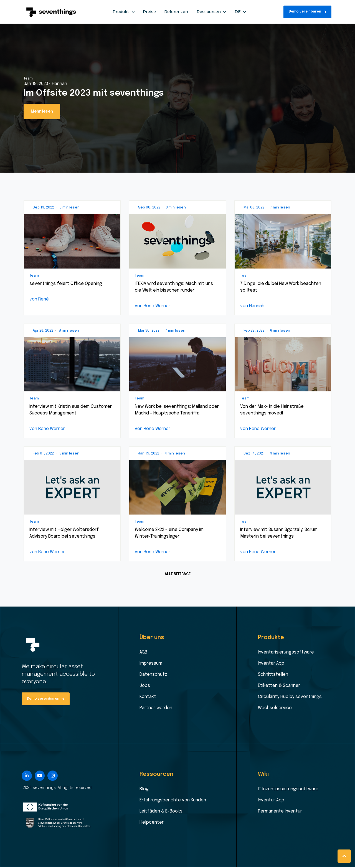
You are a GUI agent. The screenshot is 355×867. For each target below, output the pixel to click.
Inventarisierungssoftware (286, 652)
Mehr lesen (42, 111)
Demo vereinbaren (307, 11)
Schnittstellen (273, 674)
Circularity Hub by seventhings (290, 696)
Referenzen (176, 11)
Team (28, 78)
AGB (143, 652)
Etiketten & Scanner (279, 685)
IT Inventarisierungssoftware (288, 789)
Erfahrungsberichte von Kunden (173, 800)
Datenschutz (153, 674)
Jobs (145, 685)
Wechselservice (275, 707)
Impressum (151, 663)
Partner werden (156, 707)
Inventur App (271, 800)
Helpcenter (152, 822)
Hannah (59, 83)
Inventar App (271, 663)
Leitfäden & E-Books (161, 811)
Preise (149, 11)
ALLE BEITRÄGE (178, 574)
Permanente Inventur (280, 811)
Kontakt (148, 696)
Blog (144, 789)
